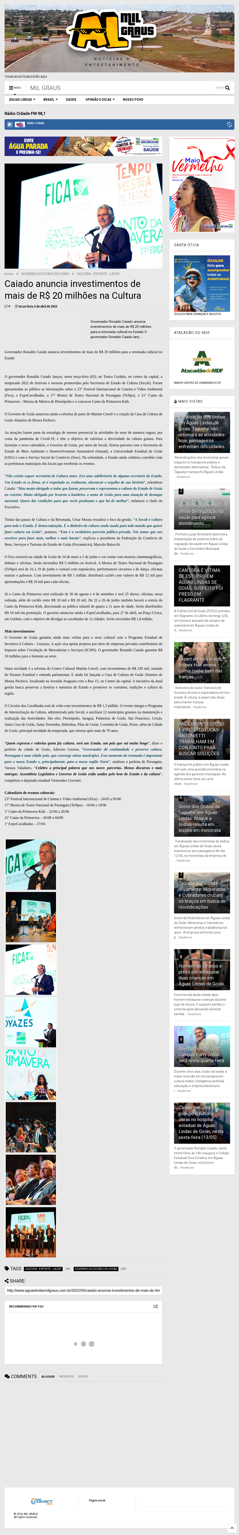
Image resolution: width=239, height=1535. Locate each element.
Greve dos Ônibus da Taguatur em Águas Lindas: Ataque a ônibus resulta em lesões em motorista (200, 818)
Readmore (183, 477)
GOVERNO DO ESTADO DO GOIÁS (45, 274)
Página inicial (97, 1500)
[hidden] (31, 864)
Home (9, 274)
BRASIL (50, 99)
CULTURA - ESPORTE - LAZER (98, 274)
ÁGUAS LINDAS (22, 99)
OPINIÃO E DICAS (100, 99)
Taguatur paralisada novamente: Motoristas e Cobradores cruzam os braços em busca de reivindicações (202, 895)
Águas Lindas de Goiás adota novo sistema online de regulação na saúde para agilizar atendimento (201, 511)
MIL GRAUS (45, 88)
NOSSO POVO (133, 99)
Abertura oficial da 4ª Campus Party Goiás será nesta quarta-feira (201, 1054)
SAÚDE (71, 99)
